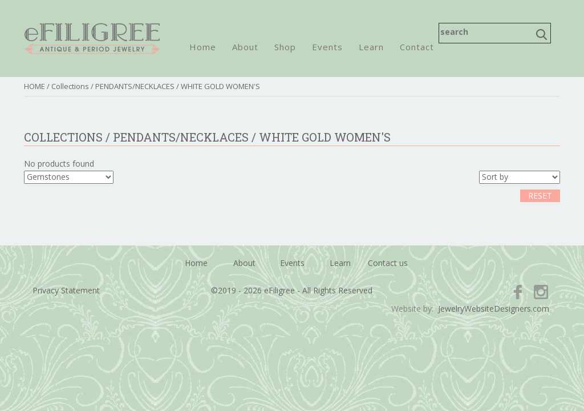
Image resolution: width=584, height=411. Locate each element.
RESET (540, 195)
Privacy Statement (66, 290)
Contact (417, 47)
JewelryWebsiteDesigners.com (493, 308)
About (245, 47)
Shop (285, 47)
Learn (371, 47)
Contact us (388, 262)
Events (327, 47)
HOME (34, 86)
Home (202, 47)
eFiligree (92, 38)
